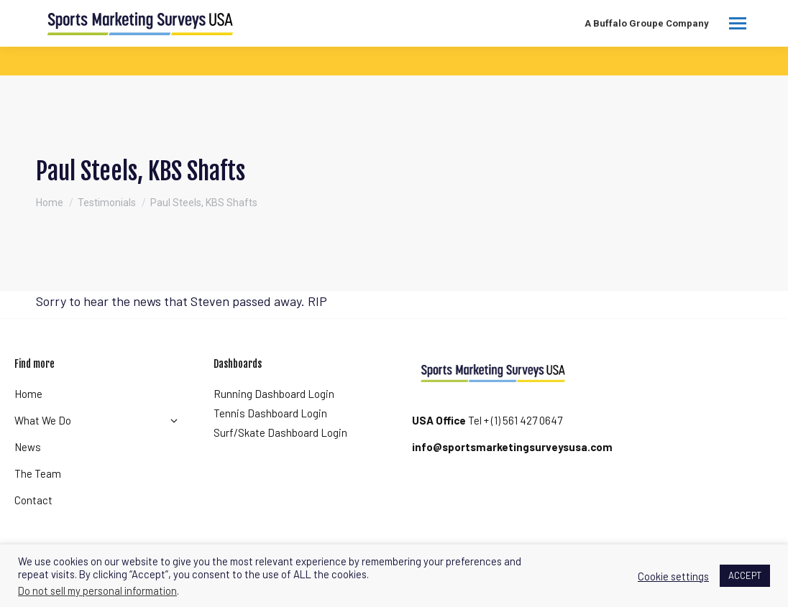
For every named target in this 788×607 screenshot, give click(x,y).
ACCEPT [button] (744, 575)
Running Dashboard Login (274, 393)
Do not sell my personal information (97, 590)
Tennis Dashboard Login (270, 413)
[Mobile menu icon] (737, 23)
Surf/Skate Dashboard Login (280, 432)
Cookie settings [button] (673, 576)
